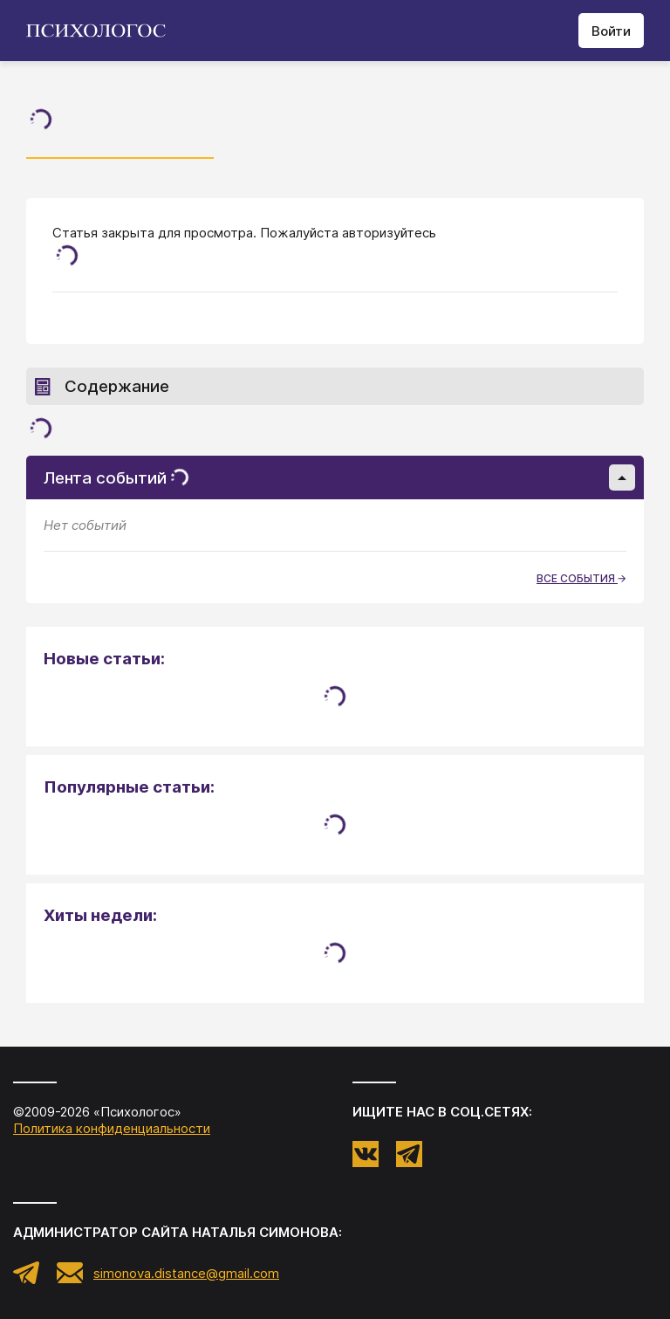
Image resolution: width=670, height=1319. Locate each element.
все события (581, 578)
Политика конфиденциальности (111, 1128)
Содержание (102, 386)
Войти (611, 31)
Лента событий (339, 477)
